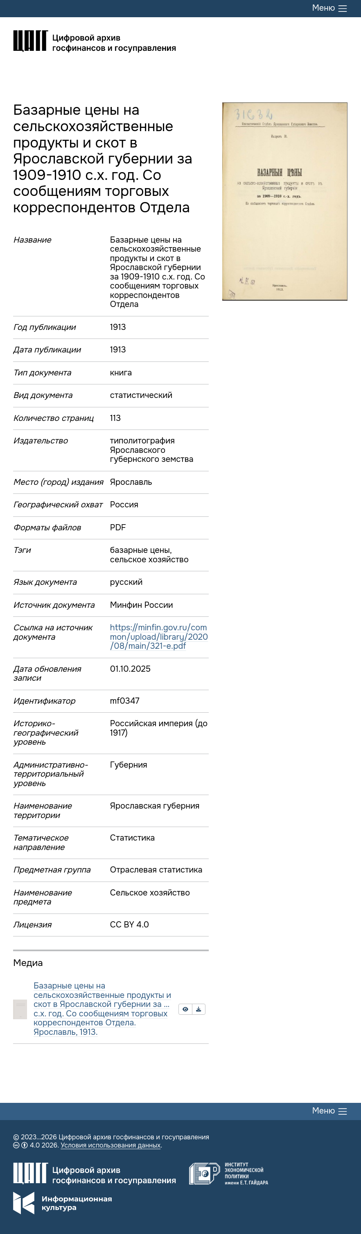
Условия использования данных (110, 1145)
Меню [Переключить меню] (330, 8)
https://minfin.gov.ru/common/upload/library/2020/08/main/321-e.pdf (159, 637)
